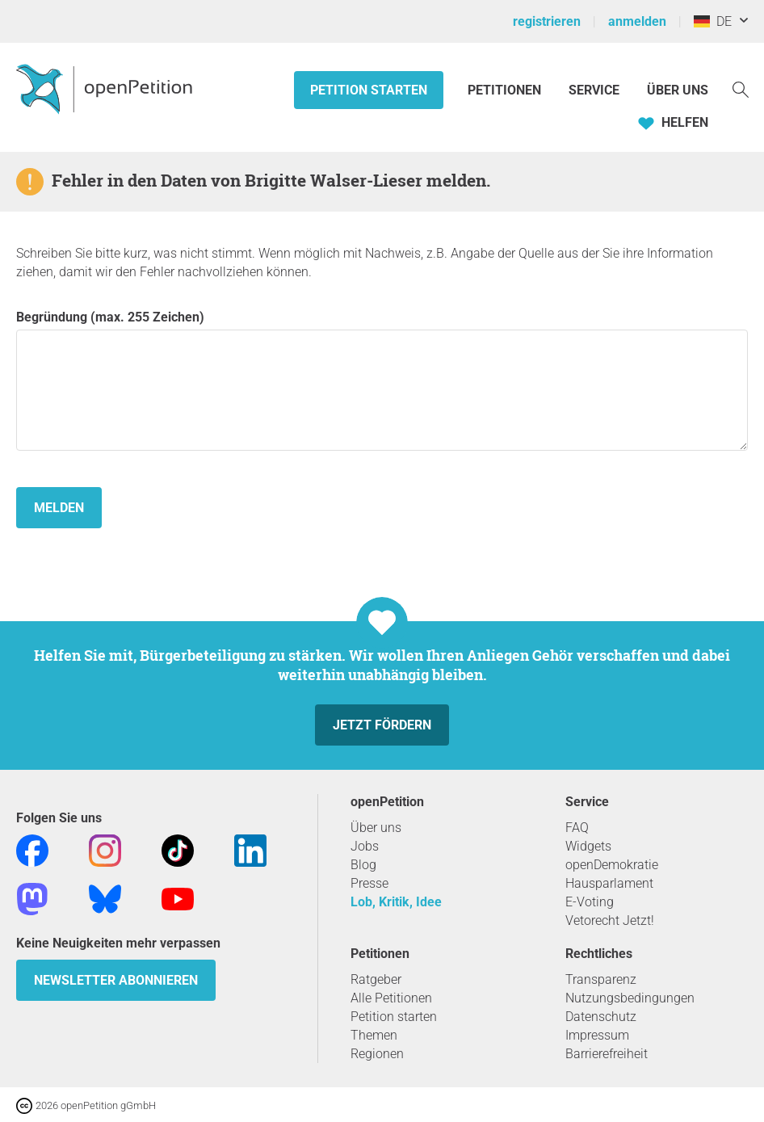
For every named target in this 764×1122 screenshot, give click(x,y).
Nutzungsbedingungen (630, 998)
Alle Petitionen (391, 998)
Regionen (377, 1053)
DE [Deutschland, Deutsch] (713, 21)
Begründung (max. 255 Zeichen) (382, 380)
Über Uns (677, 90)
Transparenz (600, 979)
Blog (363, 864)
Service (594, 90)
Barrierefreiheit (606, 1053)
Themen (374, 1035)
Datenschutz (600, 1016)
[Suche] (741, 88)
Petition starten (368, 90)
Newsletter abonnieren (116, 980)
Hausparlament (609, 883)
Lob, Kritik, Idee (396, 902)
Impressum (597, 1035)
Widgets (588, 846)
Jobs (365, 846)
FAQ (577, 827)
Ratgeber (376, 979)
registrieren (547, 21)
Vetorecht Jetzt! (609, 920)
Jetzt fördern (382, 725)
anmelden (637, 21)
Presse (369, 883)
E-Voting (589, 902)
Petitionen (506, 90)
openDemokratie (611, 864)
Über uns (376, 827)
